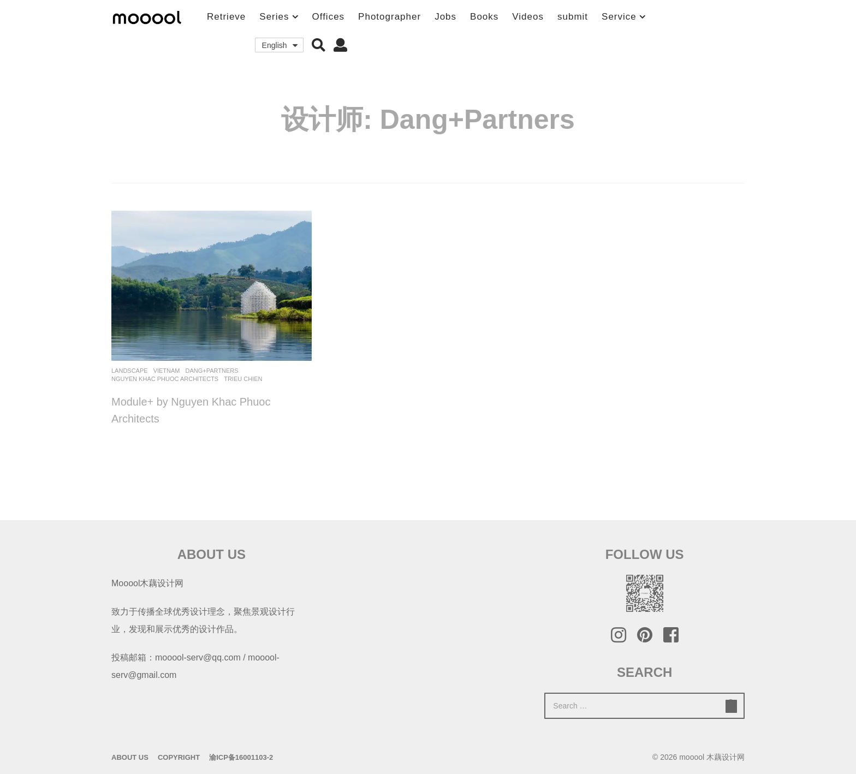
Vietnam (166, 370)
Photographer (389, 16)
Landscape (129, 370)
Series (274, 16)
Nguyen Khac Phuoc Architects (164, 379)
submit (572, 16)
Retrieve (226, 16)
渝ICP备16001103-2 (241, 757)
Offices (328, 16)
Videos (528, 16)
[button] (318, 45)
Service (619, 16)
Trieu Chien (243, 379)
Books (484, 16)
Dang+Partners (212, 370)
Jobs (445, 16)
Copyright (179, 757)
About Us (129, 757)
